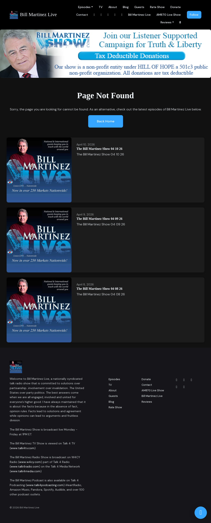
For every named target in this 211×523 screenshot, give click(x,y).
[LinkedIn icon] (191, 379)
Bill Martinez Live (139, 15)
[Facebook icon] (177, 379)
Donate (175, 7)
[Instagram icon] (184, 379)
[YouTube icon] (184, 386)
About (112, 7)
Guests (139, 7)
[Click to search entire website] (180, 22)
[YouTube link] (114, 15)
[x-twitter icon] (177, 386)
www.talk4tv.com (22, 448)
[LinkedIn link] (108, 15)
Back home (105, 121)
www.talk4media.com (25, 471)
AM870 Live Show (168, 15)
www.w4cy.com (30, 462)
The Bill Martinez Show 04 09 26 (99, 218)
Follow (194, 15)
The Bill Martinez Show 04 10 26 (99, 148)
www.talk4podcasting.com (45, 485)
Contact (82, 15)
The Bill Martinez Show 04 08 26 (99, 288)
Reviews (166, 22)
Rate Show (157, 7)
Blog (126, 7)
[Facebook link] (94, 15)
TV (101, 7)
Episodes (84, 7)
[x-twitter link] (121, 15)
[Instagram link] (101, 15)
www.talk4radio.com (25, 466)
